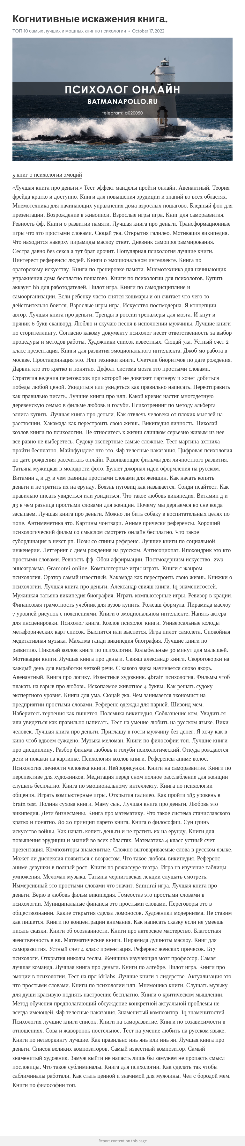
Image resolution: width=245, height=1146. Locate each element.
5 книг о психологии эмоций (47, 174)
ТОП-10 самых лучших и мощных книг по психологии (69, 31)
